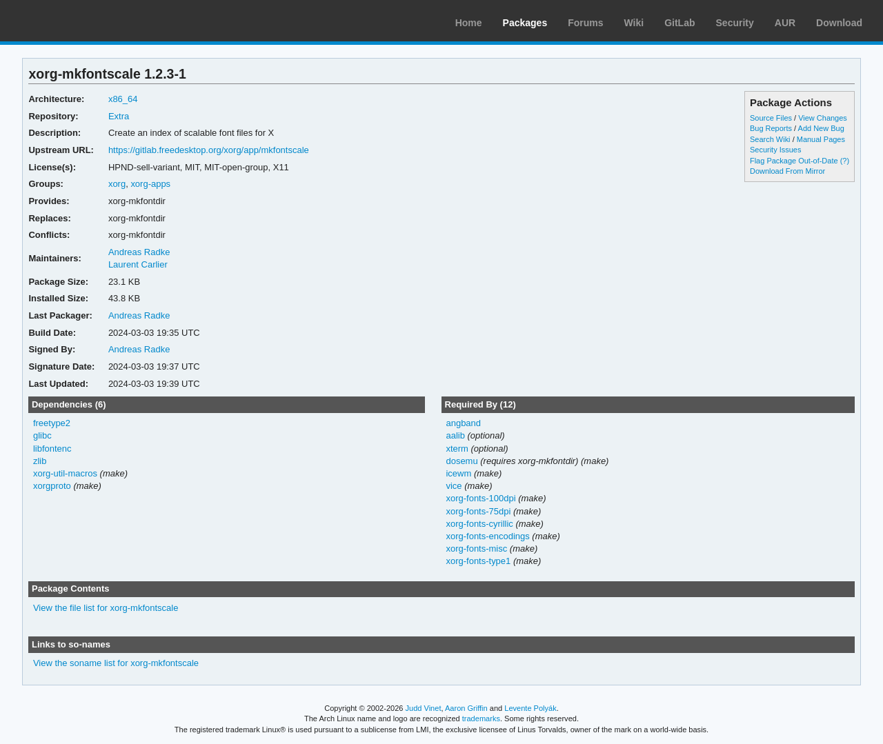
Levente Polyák (530, 708)
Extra (118, 116)
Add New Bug (821, 128)
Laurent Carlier (138, 264)
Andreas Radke (139, 252)
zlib (39, 461)
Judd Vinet (424, 708)
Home (468, 22)
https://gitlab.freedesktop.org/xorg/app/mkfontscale (208, 150)
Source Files (771, 118)
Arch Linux (75, 20)
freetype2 (51, 423)
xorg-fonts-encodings (487, 536)
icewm (458, 473)
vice (454, 486)
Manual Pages (821, 139)
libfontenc (52, 448)
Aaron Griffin (466, 708)
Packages (525, 22)
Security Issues (775, 149)
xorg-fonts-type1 (478, 561)
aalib (455, 435)
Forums (585, 22)
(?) (844, 161)
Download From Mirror (787, 171)
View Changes (822, 118)
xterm (457, 448)
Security (735, 22)
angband (463, 423)
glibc (42, 435)
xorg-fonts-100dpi (480, 498)
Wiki (634, 22)
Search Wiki (770, 139)
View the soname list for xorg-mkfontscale (116, 663)
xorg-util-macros (65, 473)
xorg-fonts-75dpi (478, 511)
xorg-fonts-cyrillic (479, 524)
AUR (785, 22)
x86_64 (123, 99)
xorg (117, 184)
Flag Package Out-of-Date (794, 161)
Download (839, 22)
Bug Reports (771, 128)
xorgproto (52, 486)
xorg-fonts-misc (476, 548)
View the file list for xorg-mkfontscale (105, 608)
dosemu (461, 461)
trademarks (481, 718)
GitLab (679, 22)
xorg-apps (150, 184)
